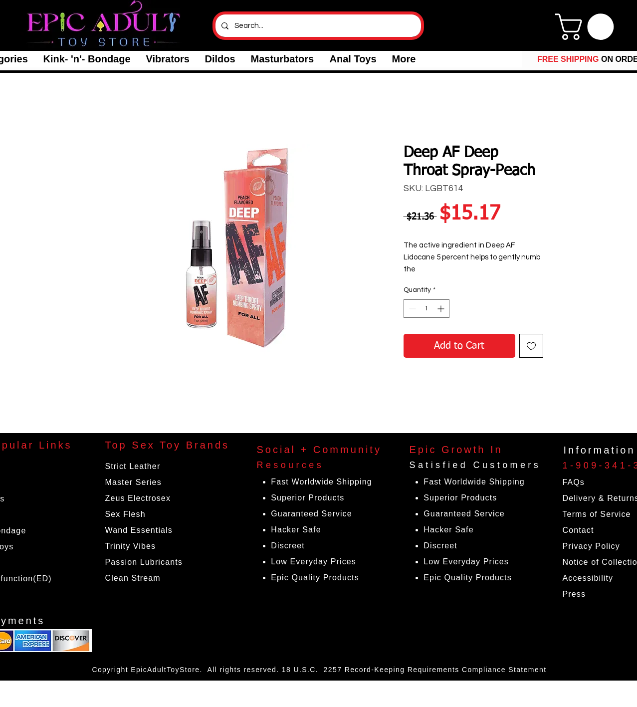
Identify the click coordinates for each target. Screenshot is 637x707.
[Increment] (441, 308)
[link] (587, 26)
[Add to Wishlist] (531, 346)
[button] (86, 59)
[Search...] (317, 25)
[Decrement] (411, 308)
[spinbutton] (426, 308)
